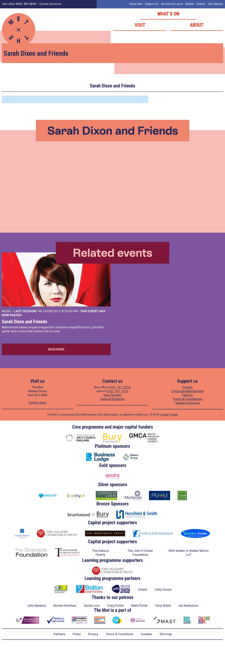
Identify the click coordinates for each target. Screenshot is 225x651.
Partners (59, 634)
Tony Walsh (163, 605)
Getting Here (37, 403)
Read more (56, 349)
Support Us (152, 4)
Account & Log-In (172, 4)
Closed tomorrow (50, 4)
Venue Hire (135, 4)
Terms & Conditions (119, 634)
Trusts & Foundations (187, 399)
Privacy (93, 634)
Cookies (146, 634)
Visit (140, 25)
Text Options (215, 4)
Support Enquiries (187, 403)
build (175, 414)
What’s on (168, 14)
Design (165, 414)
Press (77, 634)
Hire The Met (112, 395)
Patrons (187, 395)
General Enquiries (112, 399)
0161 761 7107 (117, 391)
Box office (19, 4)
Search (201, 4)
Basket (190, 4)
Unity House (163, 589)
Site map (166, 634)
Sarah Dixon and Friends (24, 321)
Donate (187, 387)
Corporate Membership (187, 391)
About (196, 25)
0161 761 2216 (120, 387)
